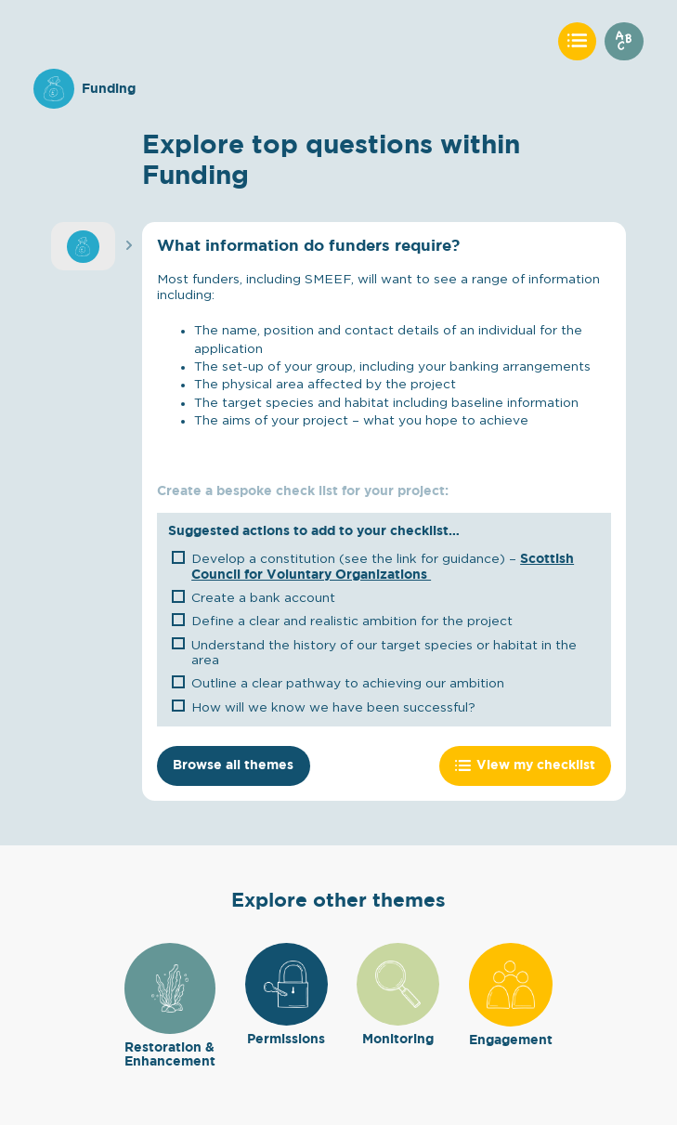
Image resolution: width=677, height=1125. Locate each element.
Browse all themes (233, 765)
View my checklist (525, 766)
